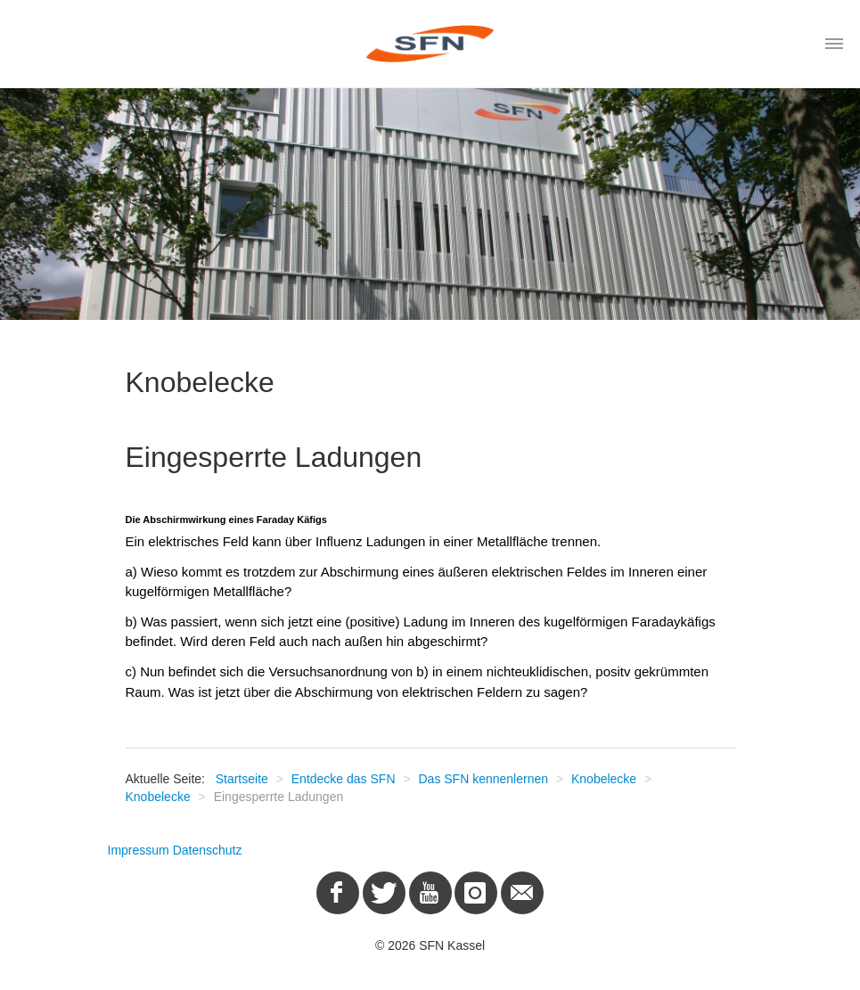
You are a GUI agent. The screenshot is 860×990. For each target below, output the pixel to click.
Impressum (138, 850)
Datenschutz (207, 850)
